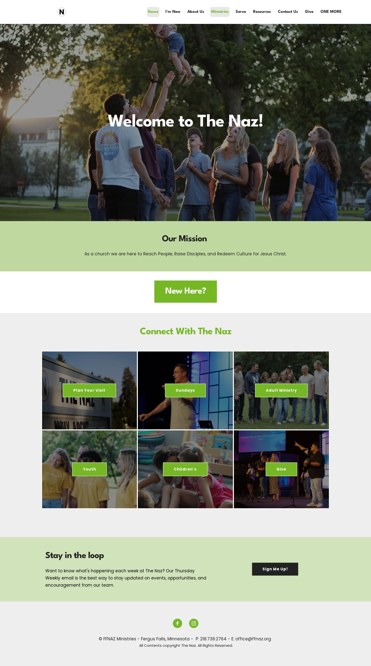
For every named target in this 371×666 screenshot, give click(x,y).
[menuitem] (153, 12)
